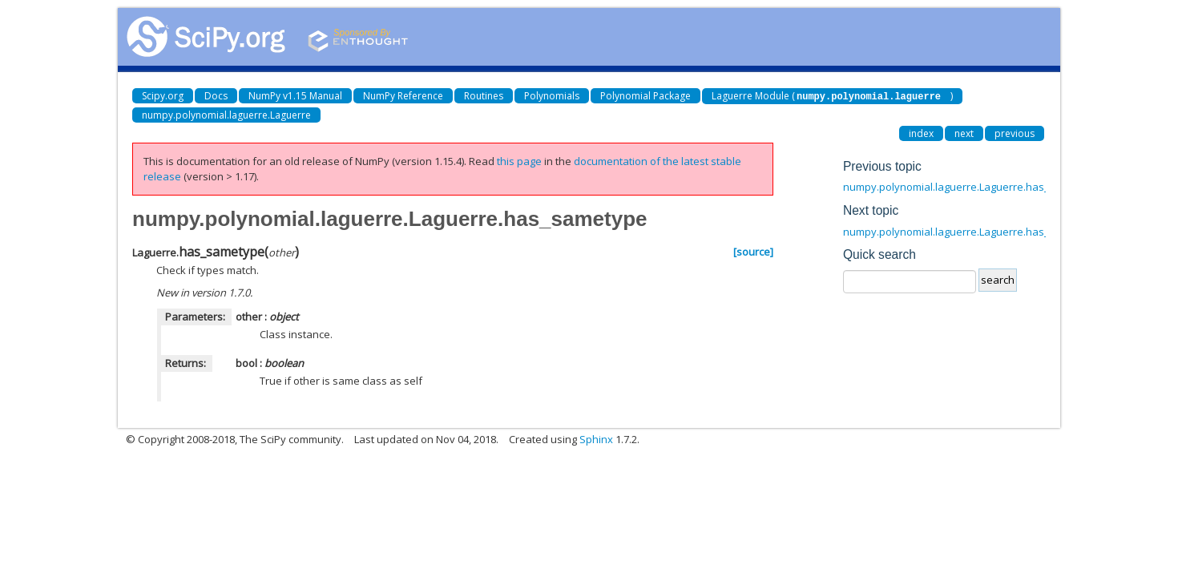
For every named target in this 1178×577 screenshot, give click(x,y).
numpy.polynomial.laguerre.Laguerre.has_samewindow (978, 231)
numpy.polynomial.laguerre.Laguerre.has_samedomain (978, 186)
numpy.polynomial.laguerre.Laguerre (226, 114)
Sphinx (596, 438)
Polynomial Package (645, 96)
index (921, 132)
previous (1014, 132)
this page (519, 160)
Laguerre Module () (832, 95)
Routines (483, 96)
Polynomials (551, 96)
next (964, 132)
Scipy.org (163, 96)
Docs (216, 96)
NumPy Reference (403, 96)
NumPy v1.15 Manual (295, 96)
